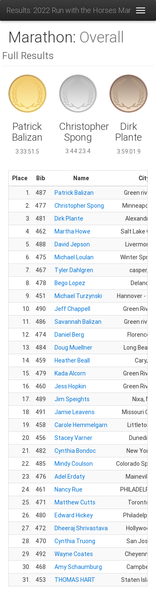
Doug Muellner (73, 347)
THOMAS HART (74, 580)
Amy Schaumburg (78, 567)
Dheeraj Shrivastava (81, 528)
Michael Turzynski (78, 296)
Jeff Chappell (72, 309)
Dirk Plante (68, 218)
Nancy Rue (68, 489)
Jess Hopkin (70, 386)
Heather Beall (72, 360)
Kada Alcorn (70, 373)
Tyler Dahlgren (73, 270)
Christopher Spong (79, 205)
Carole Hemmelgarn (80, 425)
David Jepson (72, 244)
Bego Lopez (69, 283)
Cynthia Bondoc (75, 450)
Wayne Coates (73, 554)
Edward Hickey (73, 515)
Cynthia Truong (74, 541)
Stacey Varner (73, 438)
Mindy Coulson (73, 463)
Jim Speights (71, 399)
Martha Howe (72, 231)
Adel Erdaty (69, 476)
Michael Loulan (74, 257)
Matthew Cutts (74, 502)
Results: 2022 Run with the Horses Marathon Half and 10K (68, 10)
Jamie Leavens (74, 412)
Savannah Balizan (78, 321)
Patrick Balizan (74, 192)
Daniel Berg (69, 334)
